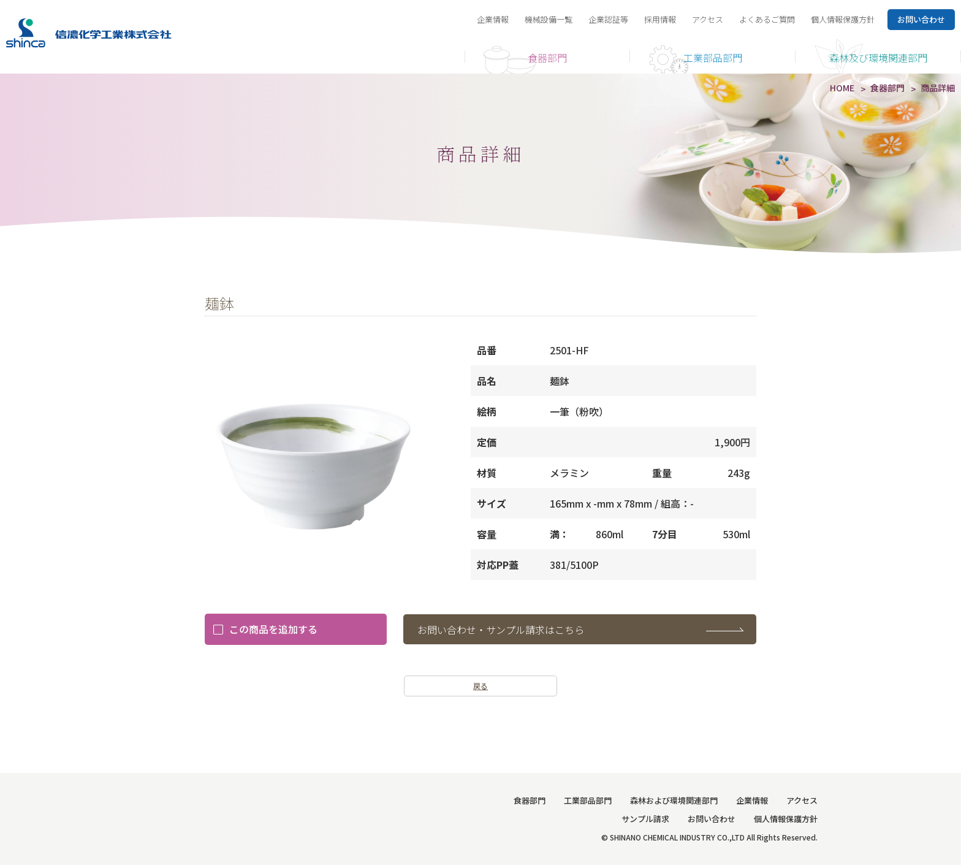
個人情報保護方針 (843, 19)
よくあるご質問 (767, 19)
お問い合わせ (711, 819)
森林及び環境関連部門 (878, 57)
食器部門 (547, 57)
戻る (480, 685)
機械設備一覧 (548, 19)
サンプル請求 (645, 819)
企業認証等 (608, 19)
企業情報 (493, 19)
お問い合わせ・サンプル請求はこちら (500, 629)
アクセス (707, 19)
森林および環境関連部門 (674, 800)
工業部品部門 (712, 57)
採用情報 (660, 19)
